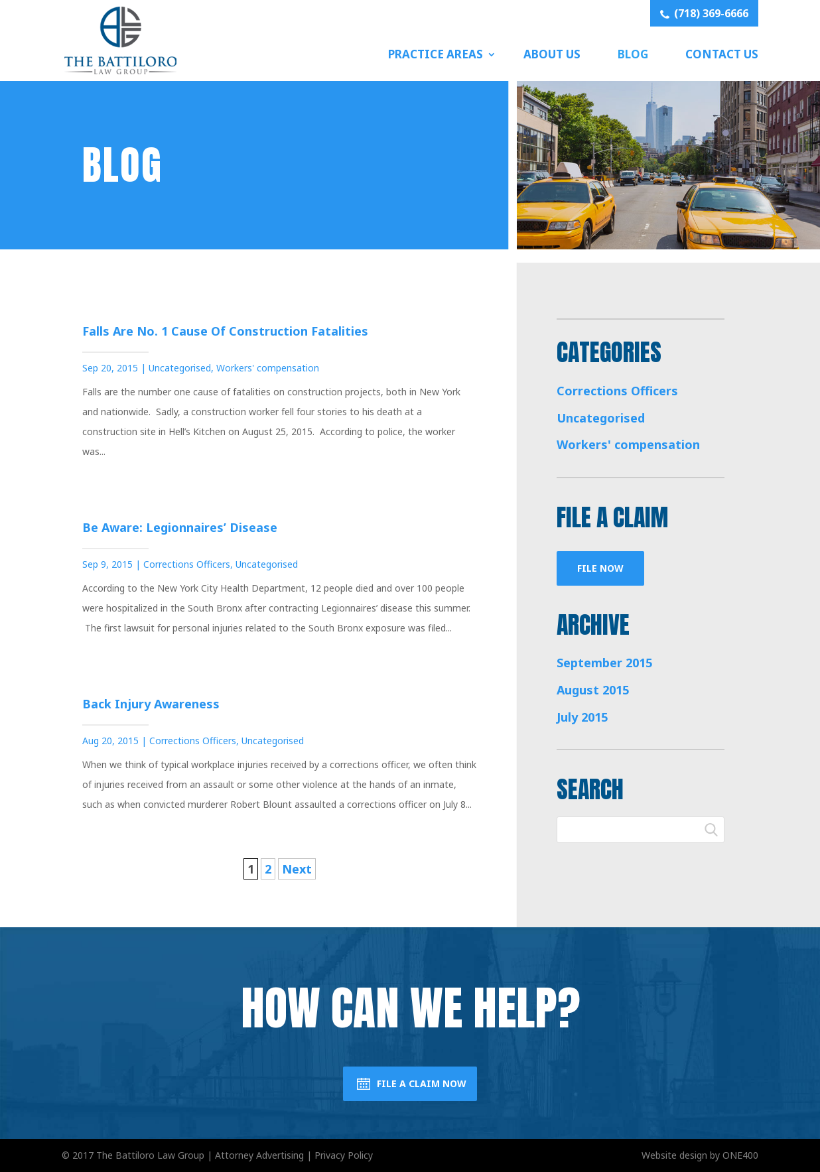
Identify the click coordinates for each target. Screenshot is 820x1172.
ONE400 (740, 1155)
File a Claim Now (421, 1083)
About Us (552, 54)
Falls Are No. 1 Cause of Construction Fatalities (225, 331)
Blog (633, 54)
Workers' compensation (267, 367)
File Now (600, 568)
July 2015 (582, 717)
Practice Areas (435, 54)
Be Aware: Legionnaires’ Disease (179, 527)
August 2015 (593, 690)
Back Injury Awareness (151, 704)
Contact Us (721, 54)
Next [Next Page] (297, 869)
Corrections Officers (186, 564)
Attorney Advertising (259, 1155)
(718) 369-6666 (704, 13)
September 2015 (604, 663)
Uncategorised (180, 367)
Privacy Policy (343, 1155)
